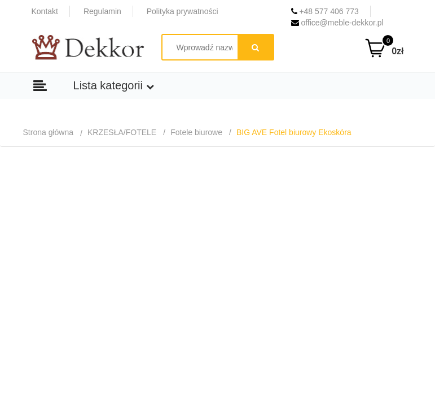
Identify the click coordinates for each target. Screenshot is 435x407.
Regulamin (102, 11)
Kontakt (45, 11)
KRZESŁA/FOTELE (121, 132)
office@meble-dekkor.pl (337, 22)
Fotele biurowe (196, 132)
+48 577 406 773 (325, 11)
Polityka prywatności (182, 11)
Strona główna (48, 132)
